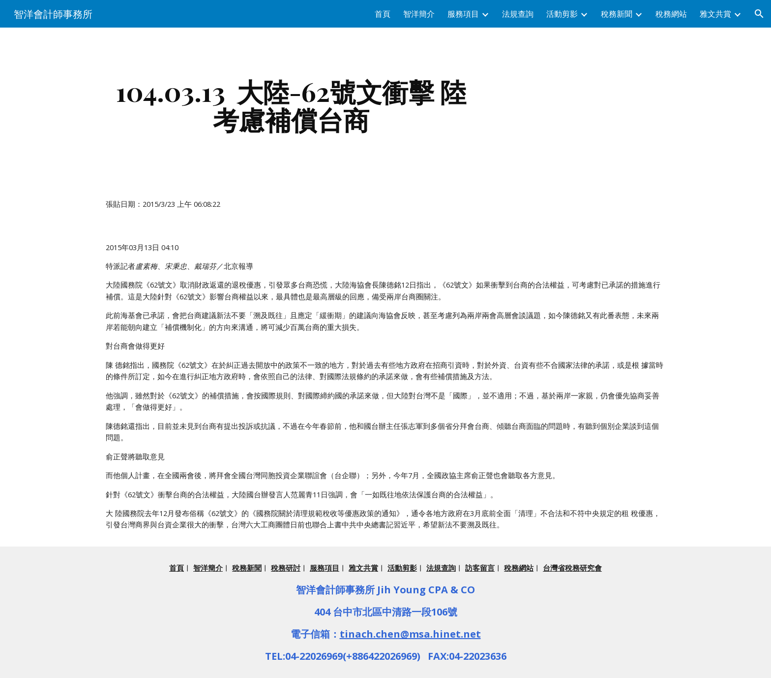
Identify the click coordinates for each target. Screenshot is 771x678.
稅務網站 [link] (671, 13)
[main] (291, 105)
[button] (759, 14)
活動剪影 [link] (562, 13)
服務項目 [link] (463, 13)
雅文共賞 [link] (715, 13)
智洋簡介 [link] (419, 13)
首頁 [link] (382, 13)
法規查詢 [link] (518, 13)
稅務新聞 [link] (616, 13)
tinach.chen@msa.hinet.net (410, 634)
